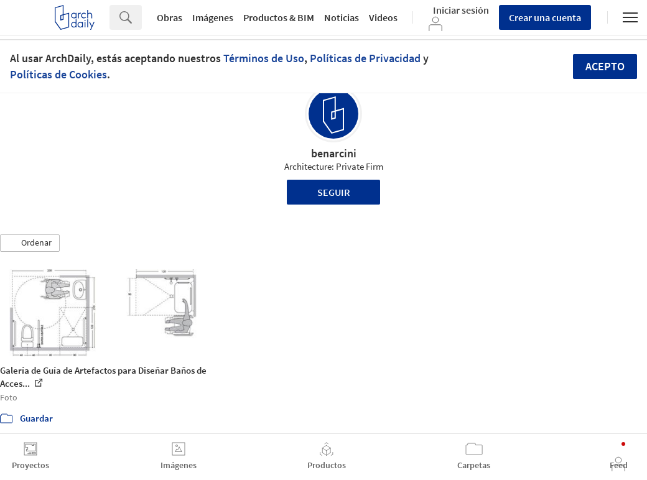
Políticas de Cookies (58, 74)
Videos (383, 17)
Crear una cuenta (545, 17)
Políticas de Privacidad (365, 58)
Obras (169, 17)
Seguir (333, 192)
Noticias (341, 17)
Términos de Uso (263, 58)
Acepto (605, 66)
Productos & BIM (278, 17)
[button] (30, 243)
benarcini (333, 153)
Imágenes (212, 17)
